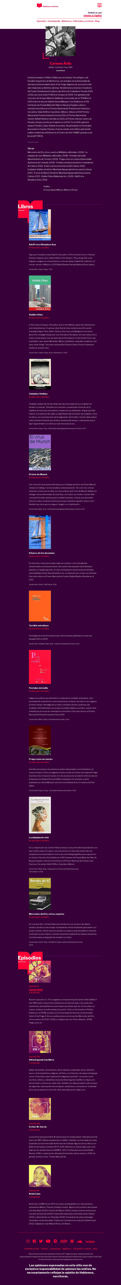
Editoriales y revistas (83, 21)
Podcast (44, 1249)
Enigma (74, 1254)
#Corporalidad (49, 190)
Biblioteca (67, 21)
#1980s (46, 186)
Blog (97, 21)
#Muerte (67, 190)
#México (59, 190)
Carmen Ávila (33, 269)
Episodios (41, 21)
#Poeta (74, 190)
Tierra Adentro (33, 871)
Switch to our (93, 14)
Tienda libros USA (31, 1249)
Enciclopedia (54, 21)
